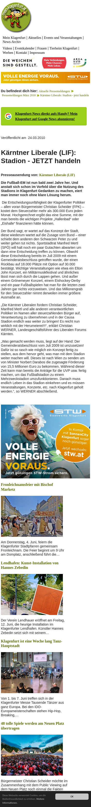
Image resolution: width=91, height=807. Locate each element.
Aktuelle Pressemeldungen (54, 91)
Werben (8, 53)
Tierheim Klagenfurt (63, 48)
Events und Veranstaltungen (63, 38)
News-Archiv (12, 42)
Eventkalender (24, 48)
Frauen (42, 48)
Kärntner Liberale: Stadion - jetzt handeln (64, 95)
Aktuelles (34, 38)
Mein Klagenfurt (14, 38)
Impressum (37, 53)
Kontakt (21, 53)
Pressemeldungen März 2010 (19, 95)
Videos (7, 48)
